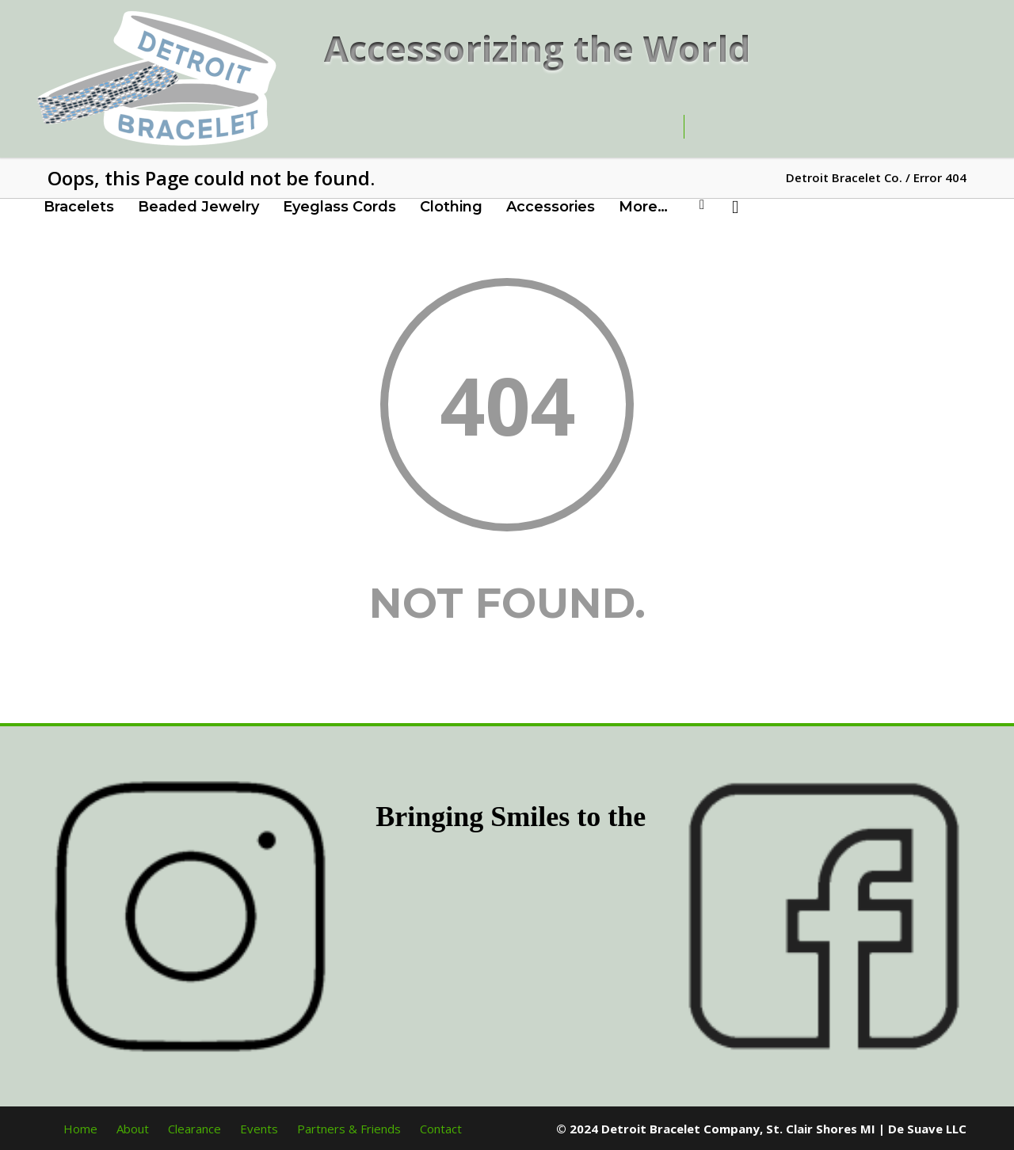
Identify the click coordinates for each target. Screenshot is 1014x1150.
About (132, 1129)
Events (259, 1129)
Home (80, 1129)
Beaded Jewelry (198, 206)
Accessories (550, 206)
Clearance (194, 1129)
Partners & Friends (349, 1129)
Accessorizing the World (537, 48)
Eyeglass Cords (339, 206)
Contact (441, 1129)
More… (643, 206)
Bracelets (79, 206)
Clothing (451, 206)
